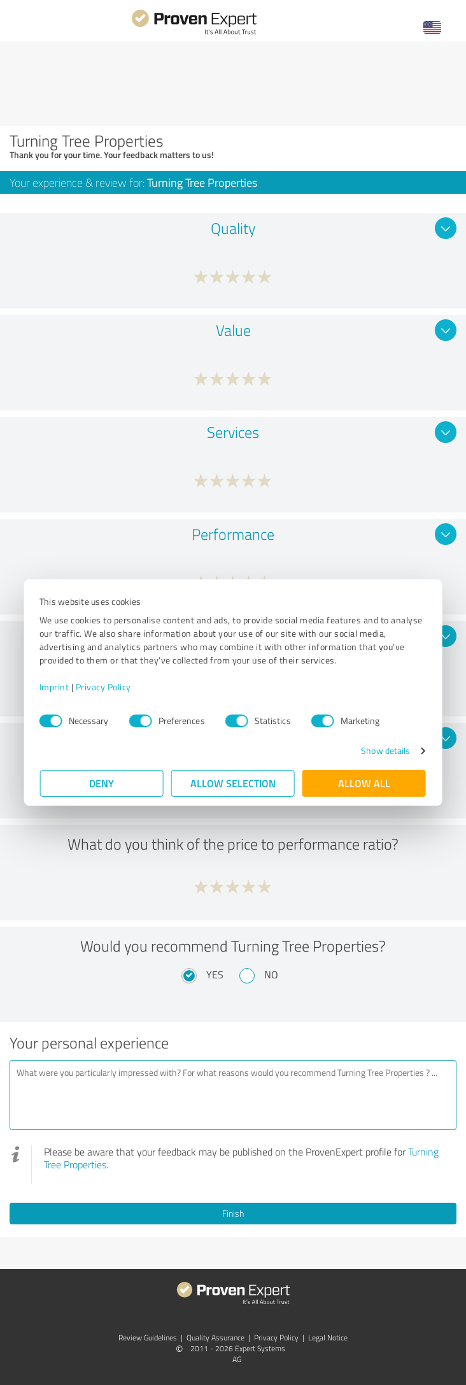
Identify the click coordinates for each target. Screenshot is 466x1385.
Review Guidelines (147, 1337)
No (271, 975)
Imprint (55, 687)
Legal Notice (328, 1337)
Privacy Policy (104, 687)
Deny (102, 783)
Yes (214, 975)
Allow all (364, 783)
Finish (233, 1213)
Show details (384, 750)
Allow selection (233, 783)
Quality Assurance (215, 1337)
